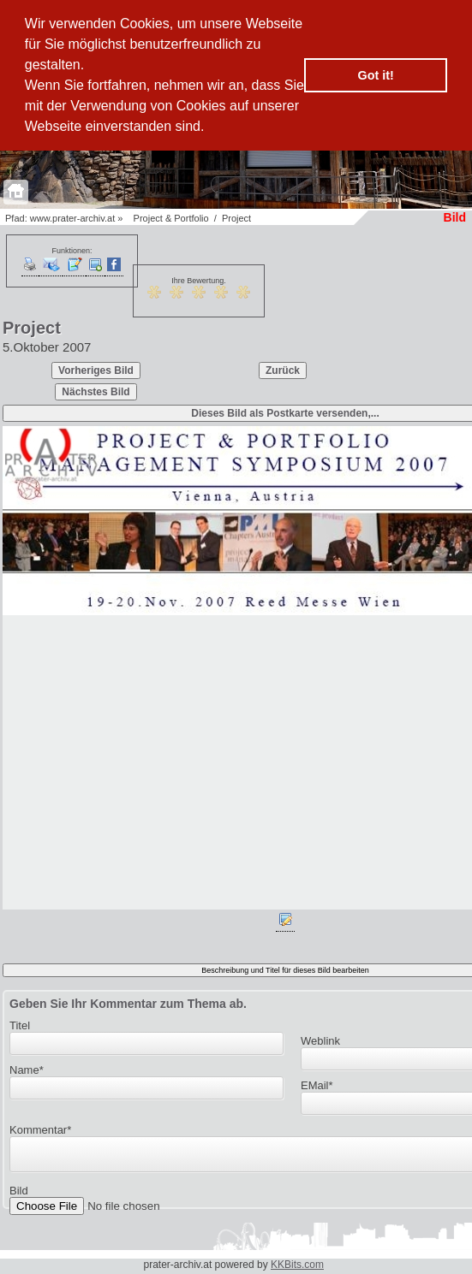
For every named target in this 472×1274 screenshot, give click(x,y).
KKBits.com (297, 1265)
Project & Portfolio (171, 218)
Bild (18, 1195)
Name (26, 1070)
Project (236, 218)
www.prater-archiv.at (72, 218)
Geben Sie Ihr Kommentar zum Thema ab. (128, 1003)
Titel (19, 1025)
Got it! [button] (376, 75)
